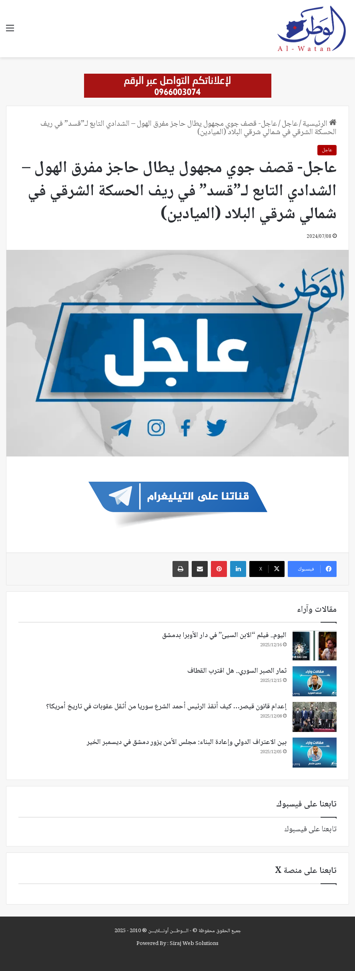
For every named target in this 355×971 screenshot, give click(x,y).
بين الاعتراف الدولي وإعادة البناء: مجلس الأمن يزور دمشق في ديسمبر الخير (187, 742)
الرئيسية (320, 124)
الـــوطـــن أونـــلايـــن (168, 931)
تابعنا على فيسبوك (310, 829)
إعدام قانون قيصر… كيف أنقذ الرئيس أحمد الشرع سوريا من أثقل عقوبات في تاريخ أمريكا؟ (166, 707)
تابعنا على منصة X (306, 871)
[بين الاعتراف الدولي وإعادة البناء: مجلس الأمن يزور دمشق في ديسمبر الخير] (315, 753)
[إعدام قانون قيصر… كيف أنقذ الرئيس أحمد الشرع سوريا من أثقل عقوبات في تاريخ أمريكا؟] (315, 717)
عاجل (290, 124)
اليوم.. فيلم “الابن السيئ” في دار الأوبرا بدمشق (224, 635)
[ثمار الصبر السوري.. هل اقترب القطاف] (315, 681)
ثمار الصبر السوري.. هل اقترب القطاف (237, 671)
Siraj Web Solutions (194, 943)
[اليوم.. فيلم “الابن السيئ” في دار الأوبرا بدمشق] (315, 646)
